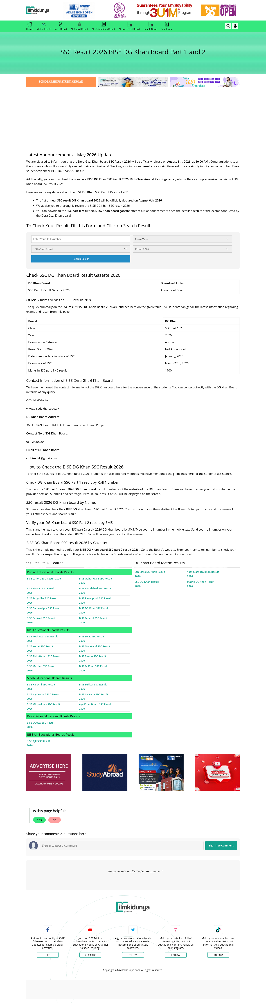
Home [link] (29, 26)
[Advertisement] (133, 115)
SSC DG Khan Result (147, 581)
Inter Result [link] (61, 26)
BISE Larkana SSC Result (93, 694)
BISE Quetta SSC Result (41, 722)
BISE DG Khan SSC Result (94, 608)
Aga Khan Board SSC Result (95, 704)
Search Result (81, 259)
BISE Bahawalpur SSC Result (44, 608)
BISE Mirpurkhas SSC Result (43, 704)
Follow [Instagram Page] (175, 955)
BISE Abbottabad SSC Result (43, 656)
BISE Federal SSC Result (93, 618)
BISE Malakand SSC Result (94, 646)
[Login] (235, 26)
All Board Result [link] (79, 26)
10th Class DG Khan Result (203, 572)
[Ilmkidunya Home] (46, 10)
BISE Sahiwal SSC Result (41, 618)
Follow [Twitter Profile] (133, 955)
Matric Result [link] (44, 26)
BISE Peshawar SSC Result (42, 636)
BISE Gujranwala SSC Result (95, 578)
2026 (82, 583)
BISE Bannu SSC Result (92, 656)
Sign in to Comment (221, 845)
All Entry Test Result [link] (129, 26)
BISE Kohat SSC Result (40, 646)
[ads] (48, 772)
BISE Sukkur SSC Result (93, 684)
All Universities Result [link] (103, 26)
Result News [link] (150, 26)
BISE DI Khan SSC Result (93, 666)
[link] (87, 10)
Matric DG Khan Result (200, 581)
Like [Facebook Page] (48, 955)
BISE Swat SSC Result (91, 636)
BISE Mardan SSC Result (41, 666)
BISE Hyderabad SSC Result (43, 694)
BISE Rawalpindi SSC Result (95, 598)
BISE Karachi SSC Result (41, 684)
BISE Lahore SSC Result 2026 (44, 578)
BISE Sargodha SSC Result (42, 598)
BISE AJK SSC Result (38, 741)
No (55, 820)
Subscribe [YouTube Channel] (90, 955)
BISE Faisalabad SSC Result (95, 588)
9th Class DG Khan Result (150, 572)
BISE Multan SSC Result (41, 588)
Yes (39, 820)
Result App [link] (167, 26)
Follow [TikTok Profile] (218, 955)
